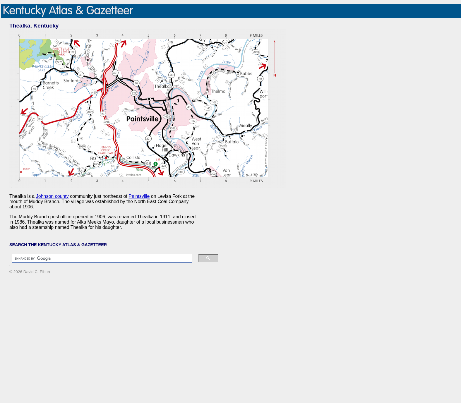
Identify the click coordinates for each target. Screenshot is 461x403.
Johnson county (52, 196)
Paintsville (139, 196)
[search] (99, 258)
